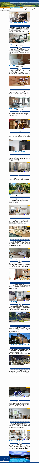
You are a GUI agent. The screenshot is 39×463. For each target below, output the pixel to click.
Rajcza (28, 119)
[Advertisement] (19, 381)
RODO (6, 459)
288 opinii (21, 284)
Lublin (28, 33)
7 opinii (22, 198)
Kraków (28, 162)
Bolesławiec (28, 387)
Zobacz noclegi (20, 47)
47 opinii (27, 91)
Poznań (28, 226)
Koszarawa (28, 451)
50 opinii (23, 327)
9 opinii (25, 423)
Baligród (28, 312)
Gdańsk (28, 76)
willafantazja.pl (37, 0)
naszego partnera (25, 95)
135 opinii (24, 370)
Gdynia (28, 355)
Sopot (28, 205)
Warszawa (28, 269)
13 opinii (29, 349)
